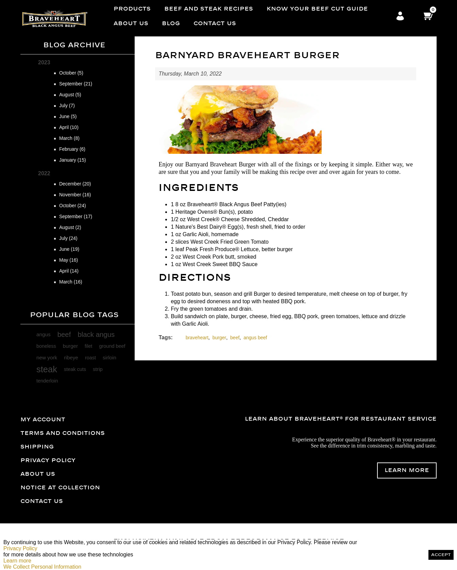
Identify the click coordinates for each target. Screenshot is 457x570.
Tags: (165, 337)
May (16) (68, 260)
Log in (400, 16)
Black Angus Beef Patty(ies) (252, 204)
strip (98, 369)
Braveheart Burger (233, 164)
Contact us (214, 23)
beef (64, 334)
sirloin (109, 357)
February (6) (72, 149)
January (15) (72, 160)
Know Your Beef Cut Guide (317, 8)
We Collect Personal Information (42, 567)
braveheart (197, 337)
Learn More (407, 470)
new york (46, 357)
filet (88, 346)
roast (90, 357)
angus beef (255, 337)
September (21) (75, 83)
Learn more (17, 561)
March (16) (70, 281)
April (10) (69, 127)
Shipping (37, 446)
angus (43, 334)
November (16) (75, 194)
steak (46, 369)
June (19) (69, 249)
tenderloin (47, 381)
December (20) (75, 183)
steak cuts (75, 369)
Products (132, 8)
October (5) (71, 73)
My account (42, 419)
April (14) (69, 271)
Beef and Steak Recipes (208, 8)
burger (70, 346)
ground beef (112, 346)
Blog (171, 23)
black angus (96, 334)
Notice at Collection (60, 487)
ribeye (71, 357)
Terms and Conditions (62, 433)
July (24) (68, 238)
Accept (441, 554)
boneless (46, 346)
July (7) (67, 105)
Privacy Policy (47, 460)
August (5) (70, 94)
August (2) (70, 227)
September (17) (75, 216)
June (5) (68, 116)
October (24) (72, 205)
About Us (131, 23)
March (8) (69, 138)
